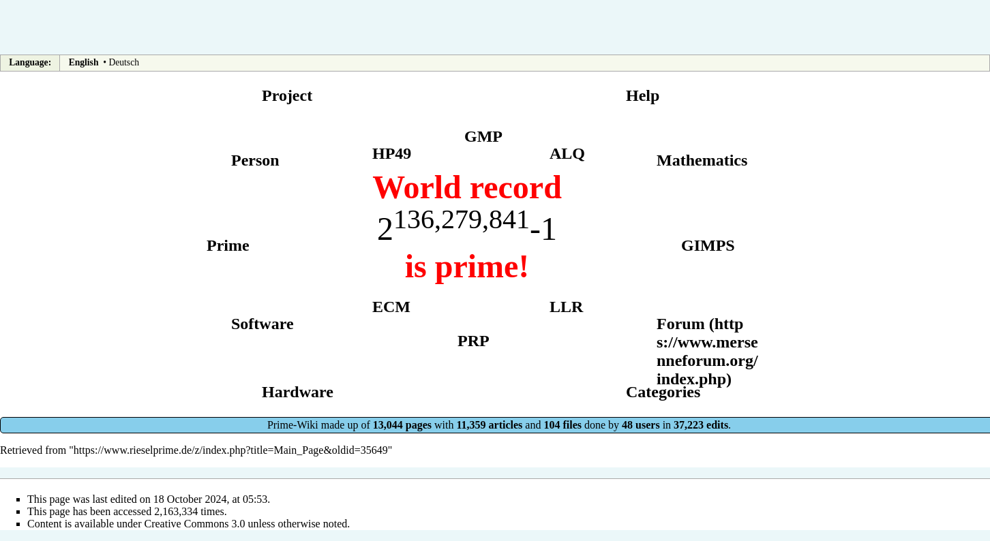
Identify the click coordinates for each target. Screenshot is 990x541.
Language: (30, 62)
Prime (228, 245)
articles (506, 425)
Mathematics (702, 160)
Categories (663, 392)
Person (255, 160)
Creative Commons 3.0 (195, 523)
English (84, 62)
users (647, 425)
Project (287, 95)
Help (642, 95)
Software (262, 324)
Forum (681, 324)
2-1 (467, 229)
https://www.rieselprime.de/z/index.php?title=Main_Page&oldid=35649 (231, 450)
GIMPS (708, 245)
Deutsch (123, 62)
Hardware (297, 392)
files (572, 425)
